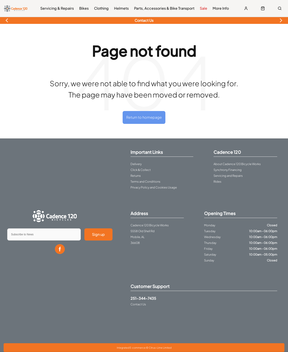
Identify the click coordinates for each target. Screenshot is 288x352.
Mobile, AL (137, 237)
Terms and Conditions (145, 181)
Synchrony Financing (228, 170)
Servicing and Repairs (228, 175)
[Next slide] (280, 20)
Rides (217, 181)
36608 (135, 243)
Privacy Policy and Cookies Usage (153, 187)
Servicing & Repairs (57, 8)
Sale (203, 8)
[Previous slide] (7, 20)
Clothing (101, 8)
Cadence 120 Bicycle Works (149, 225)
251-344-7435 (143, 298)
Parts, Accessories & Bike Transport (164, 8)
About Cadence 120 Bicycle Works (237, 164)
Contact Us (138, 304)
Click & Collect (140, 170)
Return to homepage (144, 117)
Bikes (84, 8)
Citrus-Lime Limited (160, 347)
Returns (135, 175)
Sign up (98, 234)
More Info (221, 8)
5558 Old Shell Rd (142, 231)
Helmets (121, 8)
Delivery (136, 164)
